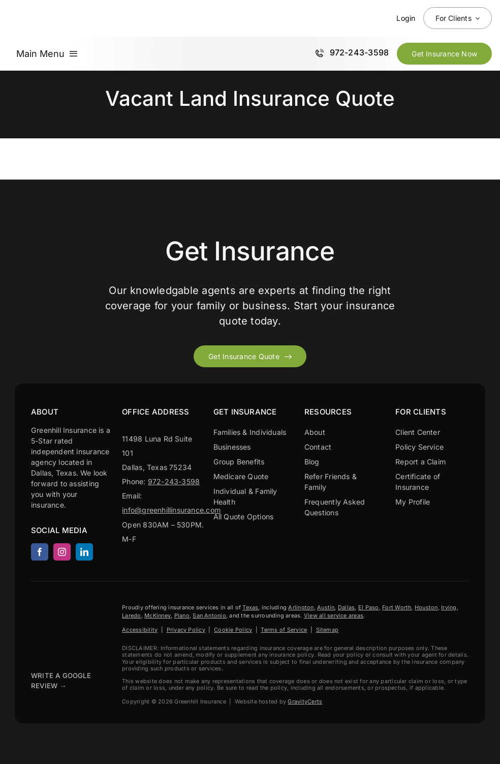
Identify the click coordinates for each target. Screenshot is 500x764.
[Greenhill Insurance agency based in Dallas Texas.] (56, 606)
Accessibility (140, 629)
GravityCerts (305, 701)
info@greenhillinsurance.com (171, 510)
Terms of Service (284, 629)
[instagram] (62, 552)
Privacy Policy (186, 629)
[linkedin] (84, 552)
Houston (426, 607)
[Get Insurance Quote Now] (444, 54)
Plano (182, 615)
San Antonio (209, 615)
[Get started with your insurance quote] (250, 356)
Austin (325, 607)
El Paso (368, 607)
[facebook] (39, 552)
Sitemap (327, 629)
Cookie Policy (233, 629)
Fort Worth (396, 607)
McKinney (157, 615)
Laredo (131, 615)
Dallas (346, 607)
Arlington (301, 607)
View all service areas (333, 615)
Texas (250, 607)
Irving (448, 607)
